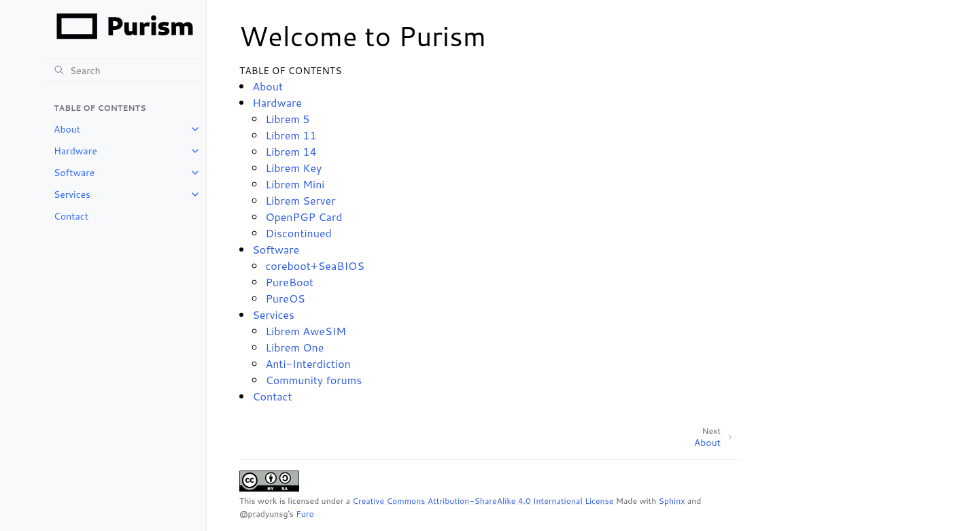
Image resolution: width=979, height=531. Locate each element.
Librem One (294, 347)
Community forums (313, 380)
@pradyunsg (263, 513)
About (67, 129)
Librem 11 (290, 135)
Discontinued (298, 233)
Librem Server (300, 200)
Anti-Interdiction (307, 363)
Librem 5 (287, 118)
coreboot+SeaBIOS (314, 265)
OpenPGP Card (303, 216)
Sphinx (672, 501)
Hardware (75, 151)
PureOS (285, 298)
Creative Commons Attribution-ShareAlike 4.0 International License (482, 501)
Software (74, 172)
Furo (305, 513)
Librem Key (293, 167)
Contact (71, 216)
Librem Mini (294, 184)
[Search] (124, 70)
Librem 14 (290, 151)
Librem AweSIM (305, 331)
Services (72, 194)
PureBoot (289, 282)
